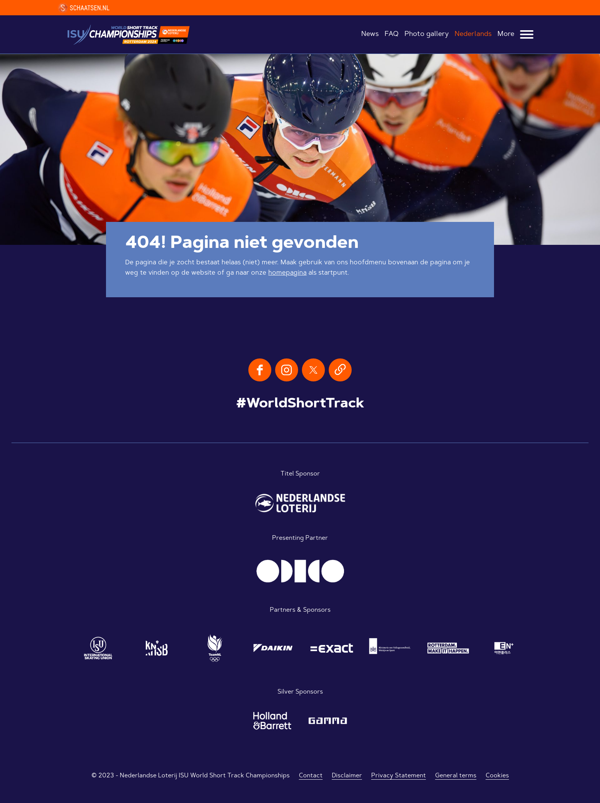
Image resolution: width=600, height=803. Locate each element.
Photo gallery (426, 34)
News (370, 34)
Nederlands (473, 34)
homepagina (287, 273)
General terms (455, 776)
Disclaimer (347, 776)
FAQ (392, 34)
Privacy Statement (398, 776)
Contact (311, 776)
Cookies (497, 776)
